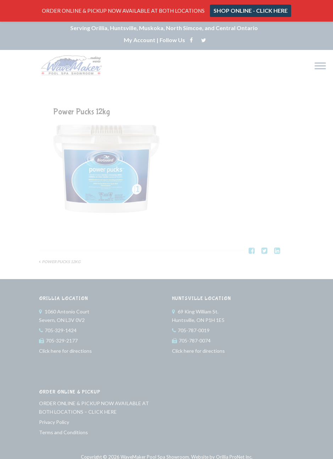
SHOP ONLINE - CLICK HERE (250, 10)
